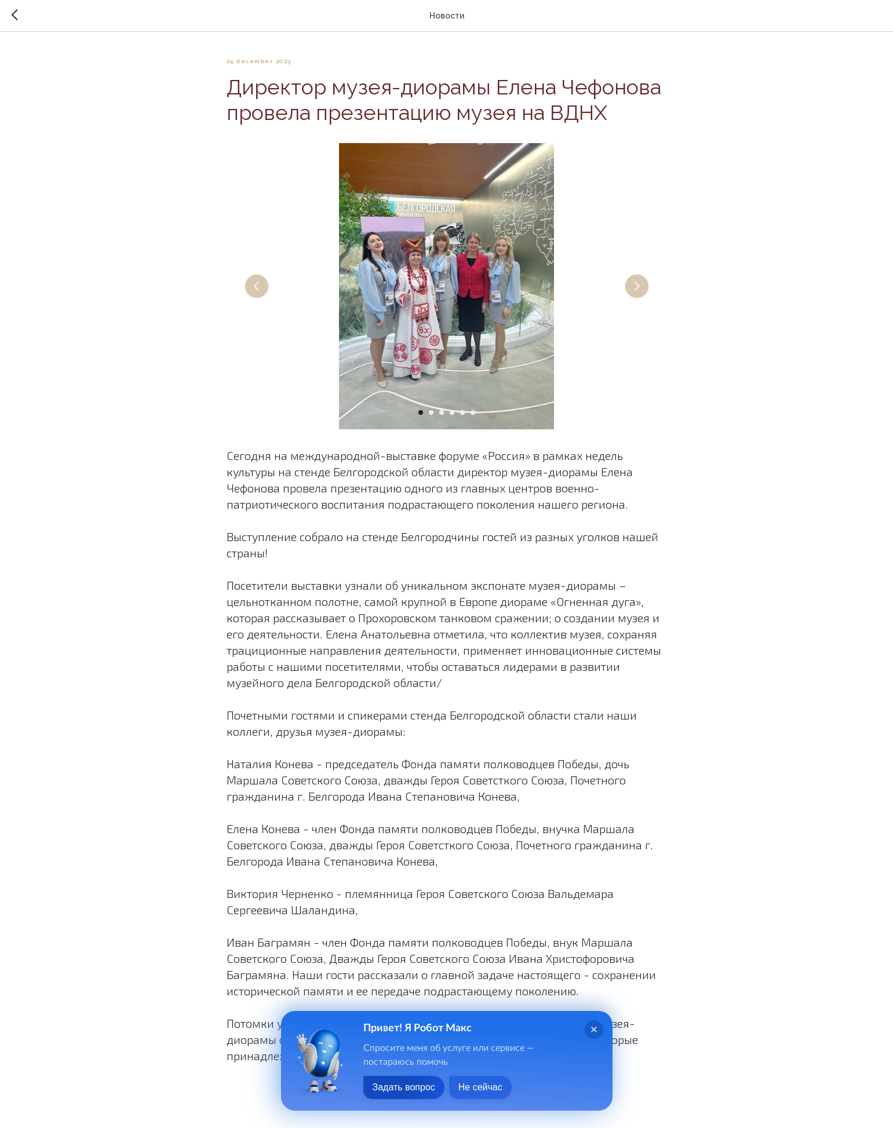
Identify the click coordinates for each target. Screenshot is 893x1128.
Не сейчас (480, 1087)
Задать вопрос (404, 1087)
